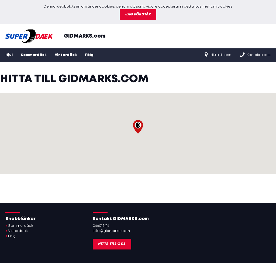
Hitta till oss (217, 55)
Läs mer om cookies (214, 6)
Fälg (89, 55)
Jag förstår (138, 14)
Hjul (9, 55)
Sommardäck (34, 55)
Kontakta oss (255, 55)
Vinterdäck (66, 55)
